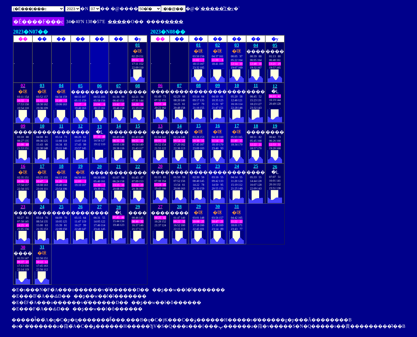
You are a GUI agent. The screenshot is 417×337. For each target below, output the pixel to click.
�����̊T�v (217, 8)
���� (117, 21)
